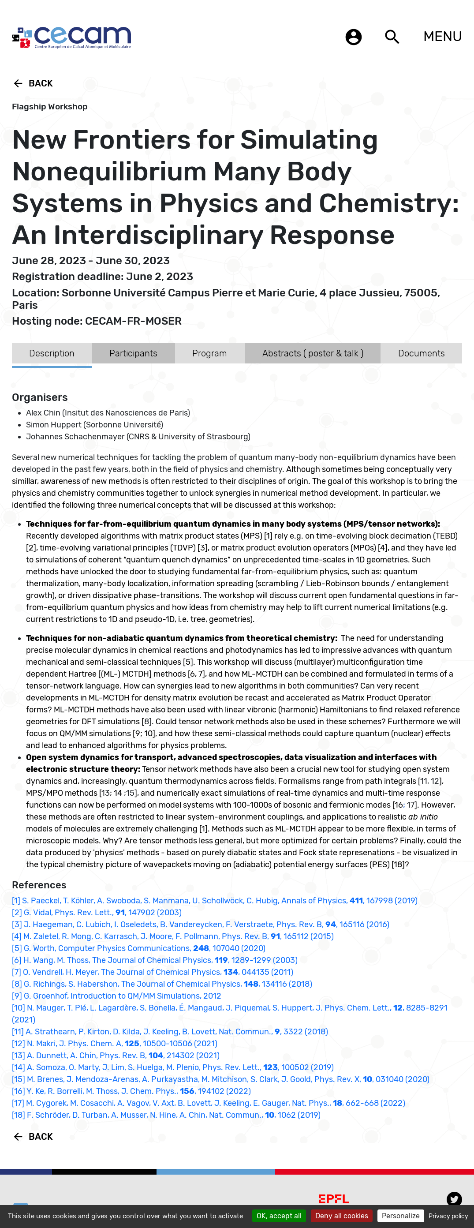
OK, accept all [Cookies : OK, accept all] (279, 1216)
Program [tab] (209, 353)
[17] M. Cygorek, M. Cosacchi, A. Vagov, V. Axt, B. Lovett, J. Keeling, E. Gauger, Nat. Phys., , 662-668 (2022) (208, 1103)
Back (32, 83)
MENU (442, 36)
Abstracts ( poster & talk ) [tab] (312, 353)
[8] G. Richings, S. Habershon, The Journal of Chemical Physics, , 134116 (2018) (162, 984)
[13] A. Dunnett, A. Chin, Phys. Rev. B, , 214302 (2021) (116, 1055)
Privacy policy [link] (448, 1216)
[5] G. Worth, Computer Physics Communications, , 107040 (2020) (138, 948)
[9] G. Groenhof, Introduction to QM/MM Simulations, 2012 (116, 996)
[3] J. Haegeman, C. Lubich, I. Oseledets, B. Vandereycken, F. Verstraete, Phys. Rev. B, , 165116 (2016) (200, 924)
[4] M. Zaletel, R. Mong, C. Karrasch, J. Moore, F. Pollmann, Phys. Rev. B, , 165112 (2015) (173, 936)
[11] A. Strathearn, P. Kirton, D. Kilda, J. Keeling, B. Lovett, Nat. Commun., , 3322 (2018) (170, 1032)
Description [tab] (52, 353)
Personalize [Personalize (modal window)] (401, 1216)
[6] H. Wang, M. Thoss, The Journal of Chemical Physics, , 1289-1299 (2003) (155, 960)
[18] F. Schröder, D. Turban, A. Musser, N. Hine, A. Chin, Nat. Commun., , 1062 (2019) (166, 1115)
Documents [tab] (421, 353)
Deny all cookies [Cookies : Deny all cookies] (341, 1216)
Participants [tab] (133, 353)
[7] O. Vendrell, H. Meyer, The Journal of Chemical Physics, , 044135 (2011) (152, 972)
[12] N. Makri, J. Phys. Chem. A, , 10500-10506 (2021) (114, 1043)
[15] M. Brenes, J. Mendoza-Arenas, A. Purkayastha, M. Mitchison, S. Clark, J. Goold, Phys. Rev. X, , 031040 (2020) (220, 1079)
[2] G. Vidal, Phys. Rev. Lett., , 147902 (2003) (97, 912)
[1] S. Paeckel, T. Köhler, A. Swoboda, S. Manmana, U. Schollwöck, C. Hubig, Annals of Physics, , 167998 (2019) (215, 901)
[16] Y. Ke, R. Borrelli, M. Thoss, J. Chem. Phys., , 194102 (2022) (131, 1091)
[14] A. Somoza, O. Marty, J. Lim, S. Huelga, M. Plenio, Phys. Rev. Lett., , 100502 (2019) (173, 1067)
